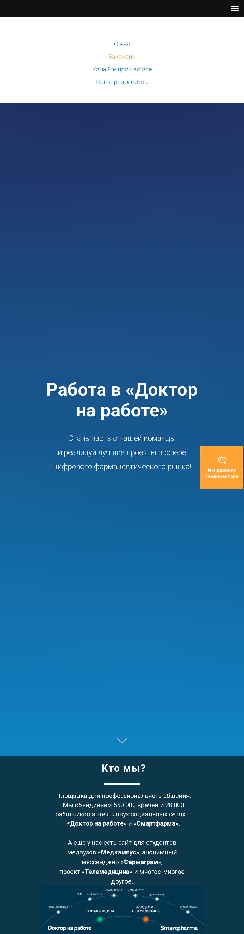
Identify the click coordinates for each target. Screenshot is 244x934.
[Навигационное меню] (235, 8)
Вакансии (122, 56)
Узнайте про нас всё (122, 69)
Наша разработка (122, 82)
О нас (122, 44)
